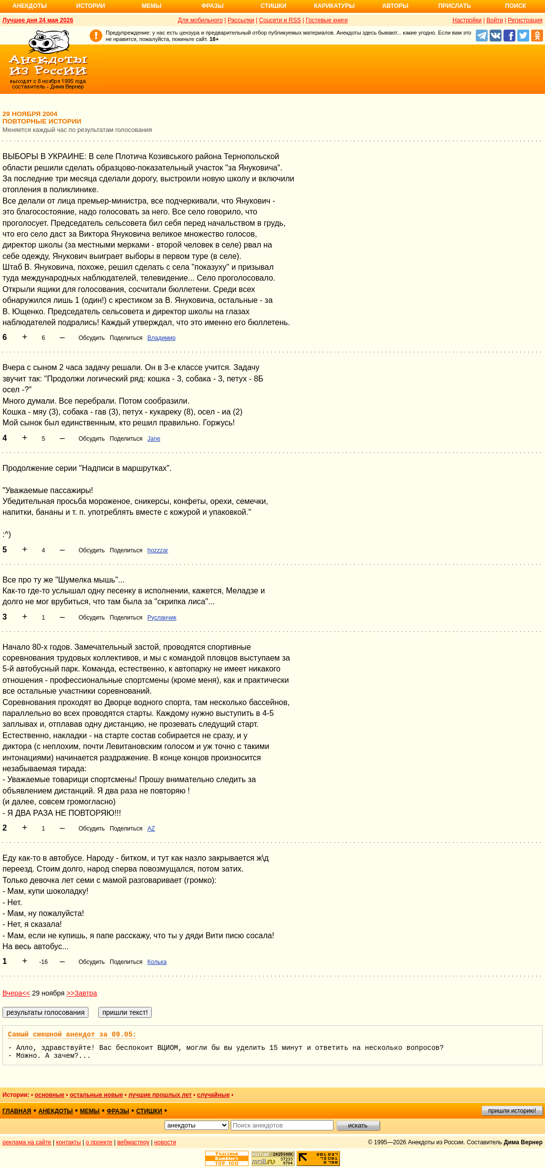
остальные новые (96, 1094)
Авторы (395, 5)
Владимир (161, 337)
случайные (213, 1094)
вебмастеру (133, 1142)
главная (16, 1111)
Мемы (152, 5)
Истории (90, 5)
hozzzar (157, 550)
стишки (149, 1111)
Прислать (454, 5)
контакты (68, 1142)
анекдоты (56, 1111)
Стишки (273, 5)
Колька (157, 962)
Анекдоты (29, 5)
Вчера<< (16, 993)
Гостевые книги (327, 20)
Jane (153, 438)
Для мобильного (200, 20)
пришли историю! (512, 1110)
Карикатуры (334, 5)
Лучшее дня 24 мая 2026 (37, 20)
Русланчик (161, 617)
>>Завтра (81, 993)
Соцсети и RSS (280, 20)
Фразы (212, 5)
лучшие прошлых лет (160, 1094)
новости (165, 1142)
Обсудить (92, 337)
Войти (494, 20)
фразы (118, 1111)
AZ (151, 828)
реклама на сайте (26, 1142)
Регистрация (525, 20)
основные (49, 1094)
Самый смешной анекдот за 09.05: (72, 1035)
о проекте (99, 1142)
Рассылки (241, 20)
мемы (90, 1111)
